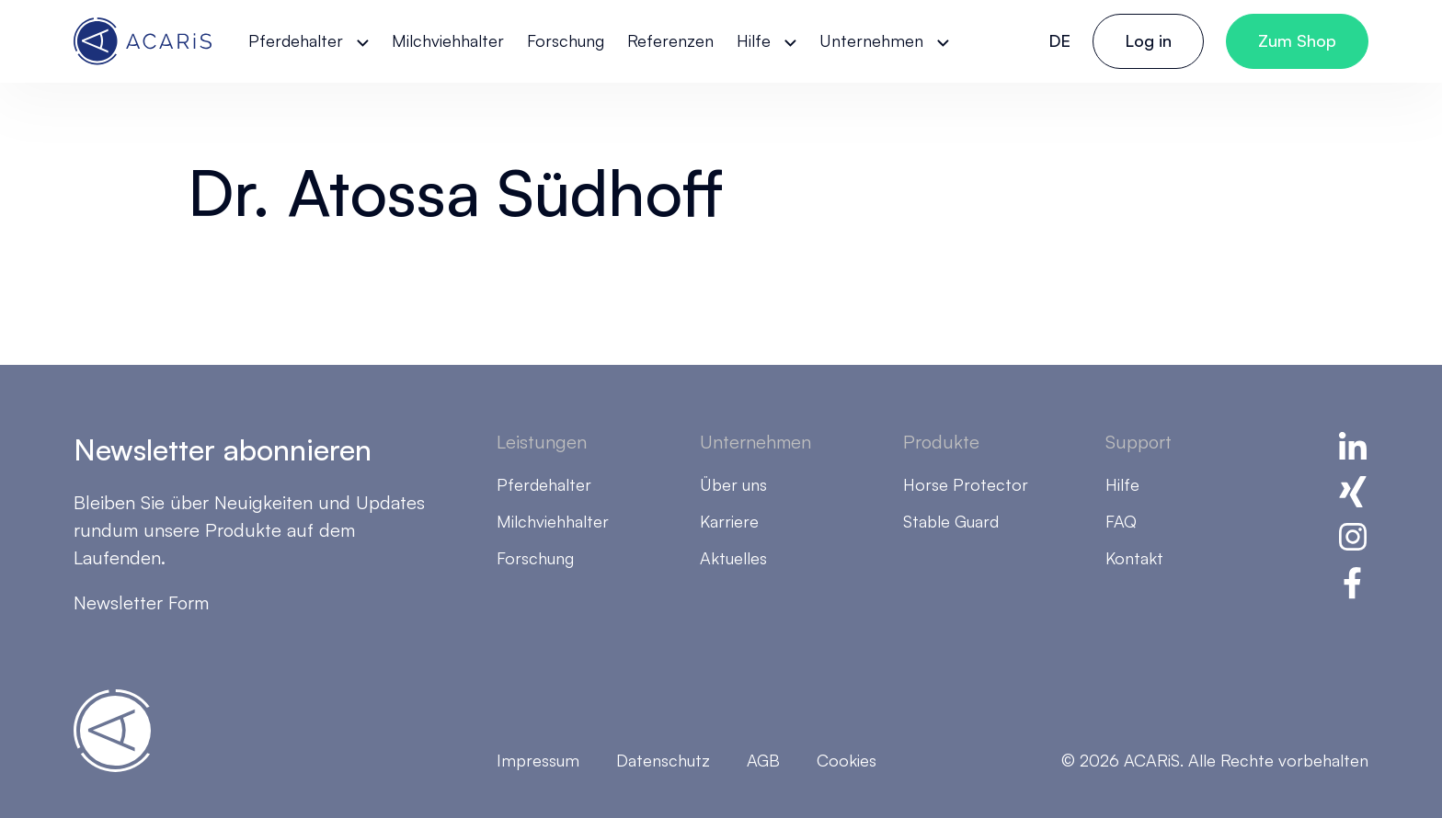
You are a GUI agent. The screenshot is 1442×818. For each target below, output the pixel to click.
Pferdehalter (295, 40)
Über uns (733, 484)
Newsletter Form (141, 602)
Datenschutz (663, 760)
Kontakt (1134, 558)
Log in (1148, 40)
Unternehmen (871, 40)
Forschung (565, 40)
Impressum (538, 760)
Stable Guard (951, 521)
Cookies (846, 760)
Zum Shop (1297, 40)
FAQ (1121, 521)
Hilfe (754, 40)
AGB (763, 760)
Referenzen (670, 40)
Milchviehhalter (448, 40)
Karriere (729, 521)
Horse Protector (965, 484)
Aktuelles (733, 558)
